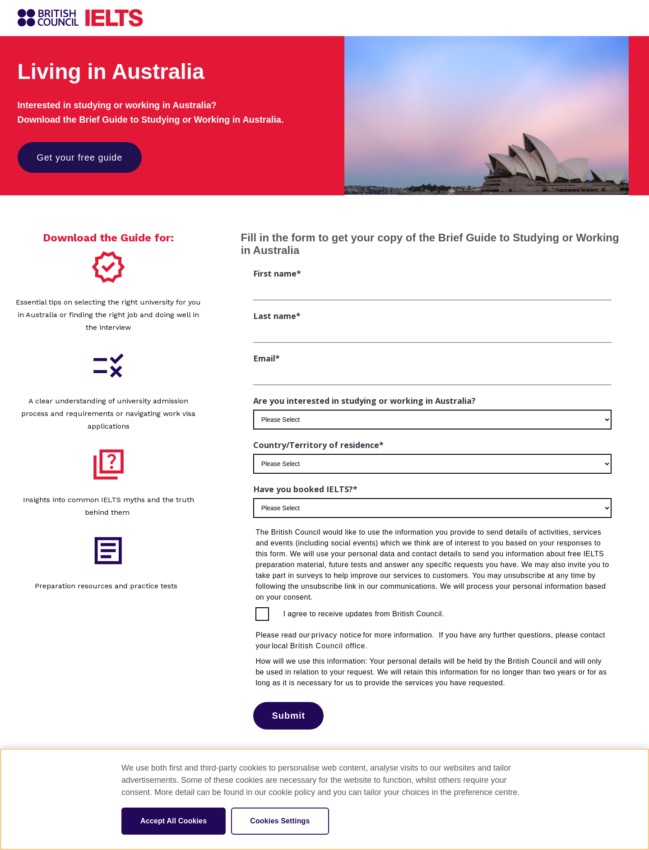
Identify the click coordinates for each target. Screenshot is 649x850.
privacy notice (336, 635)
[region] (324, 799)
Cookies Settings (280, 821)
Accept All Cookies (173, 821)
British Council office (328, 646)
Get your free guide (80, 157)
